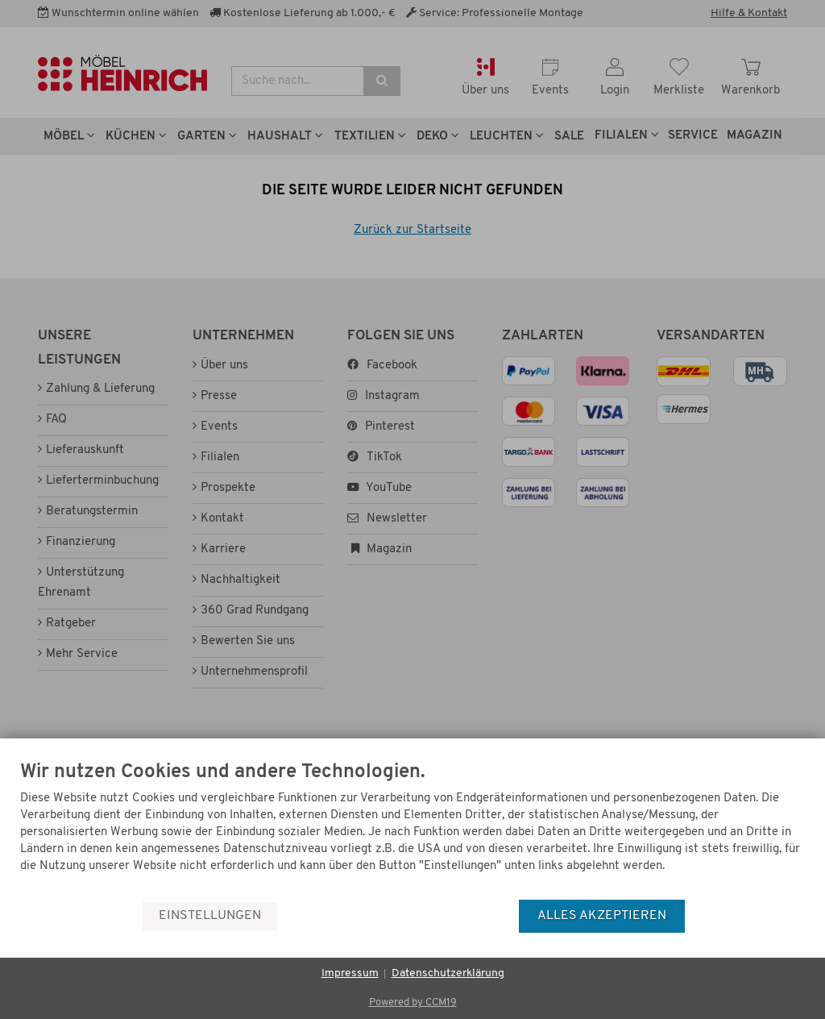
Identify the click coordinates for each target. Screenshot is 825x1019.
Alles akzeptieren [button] (601, 915)
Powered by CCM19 (413, 1002)
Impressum (350, 973)
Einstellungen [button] (210, 915)
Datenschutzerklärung (448, 973)
